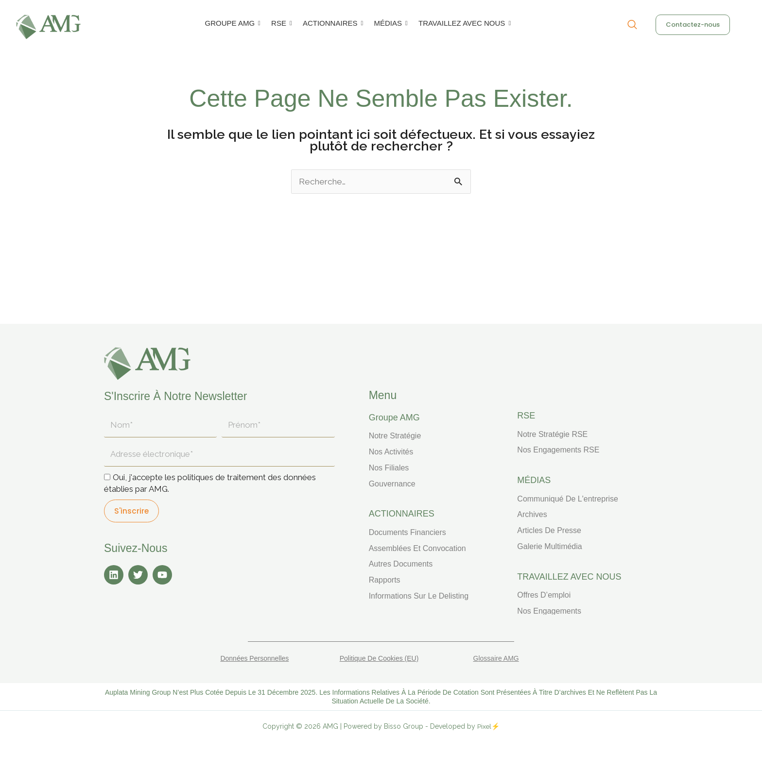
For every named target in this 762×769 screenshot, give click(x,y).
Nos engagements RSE (558, 450)
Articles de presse (549, 530)
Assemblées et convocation (417, 548)
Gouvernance (392, 484)
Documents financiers (407, 532)
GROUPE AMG (232, 23)
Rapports (384, 580)
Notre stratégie (395, 436)
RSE (280, 23)
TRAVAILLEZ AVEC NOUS (463, 23)
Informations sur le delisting (418, 596)
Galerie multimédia (549, 546)
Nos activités (391, 452)
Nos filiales (389, 468)
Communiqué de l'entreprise (567, 499)
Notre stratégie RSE (552, 434)
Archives (532, 514)
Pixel (484, 726)
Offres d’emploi (544, 595)
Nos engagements (549, 611)
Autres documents (401, 564)
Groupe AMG (394, 417)
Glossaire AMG (496, 658)
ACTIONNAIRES (332, 23)
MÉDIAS (389, 23)
